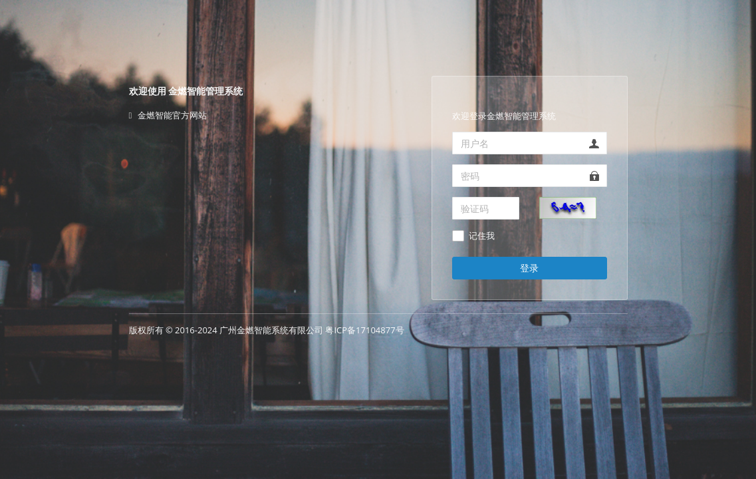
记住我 (482, 236)
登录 (529, 267)
